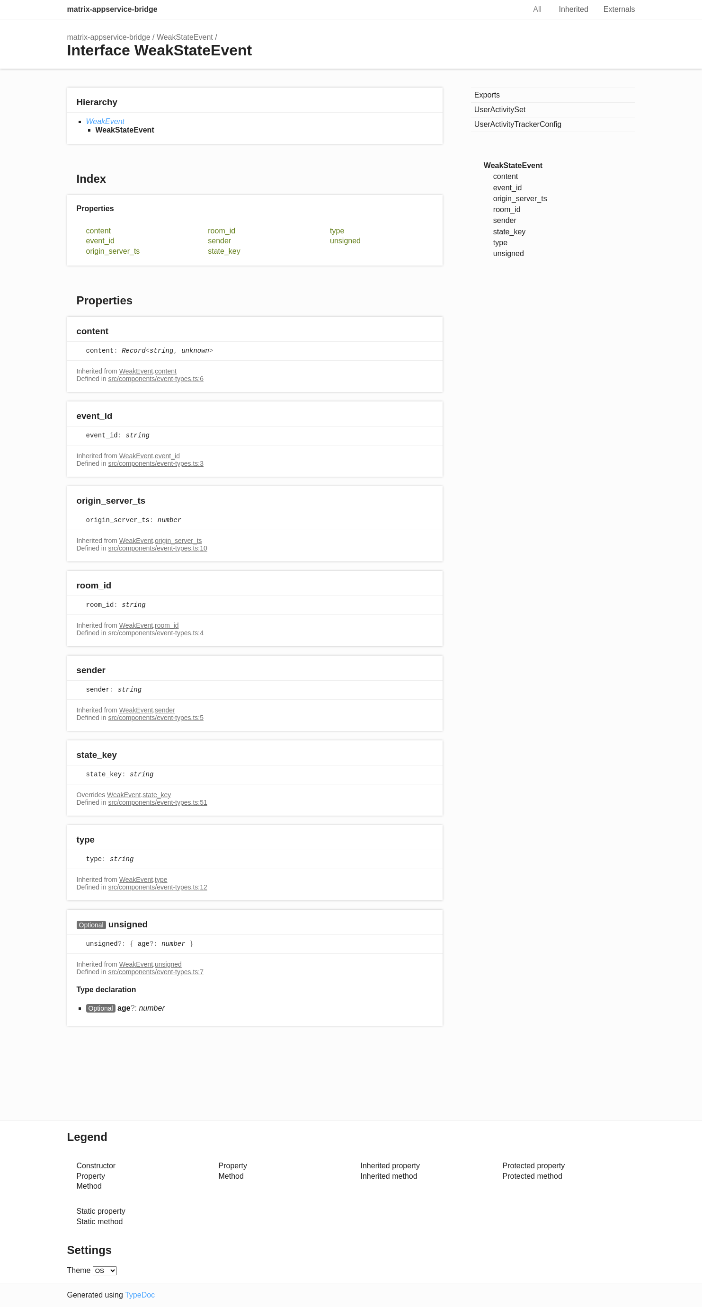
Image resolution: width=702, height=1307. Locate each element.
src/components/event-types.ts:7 (156, 972)
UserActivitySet (499, 110)
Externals (619, 9)
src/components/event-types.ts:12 (157, 887)
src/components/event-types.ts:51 (157, 802)
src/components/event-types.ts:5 (156, 717)
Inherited (573, 9)
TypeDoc (140, 1295)
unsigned (345, 241)
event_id (100, 241)
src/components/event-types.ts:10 (157, 548)
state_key (224, 251)
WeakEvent (105, 121)
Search (508, 9)
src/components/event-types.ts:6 (156, 378)
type (337, 231)
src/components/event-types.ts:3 (156, 463)
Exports (487, 95)
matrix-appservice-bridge (112, 9)
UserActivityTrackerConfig (517, 124)
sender (219, 241)
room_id (221, 231)
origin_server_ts (113, 251)
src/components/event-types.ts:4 (156, 633)
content (98, 231)
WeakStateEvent (185, 37)
